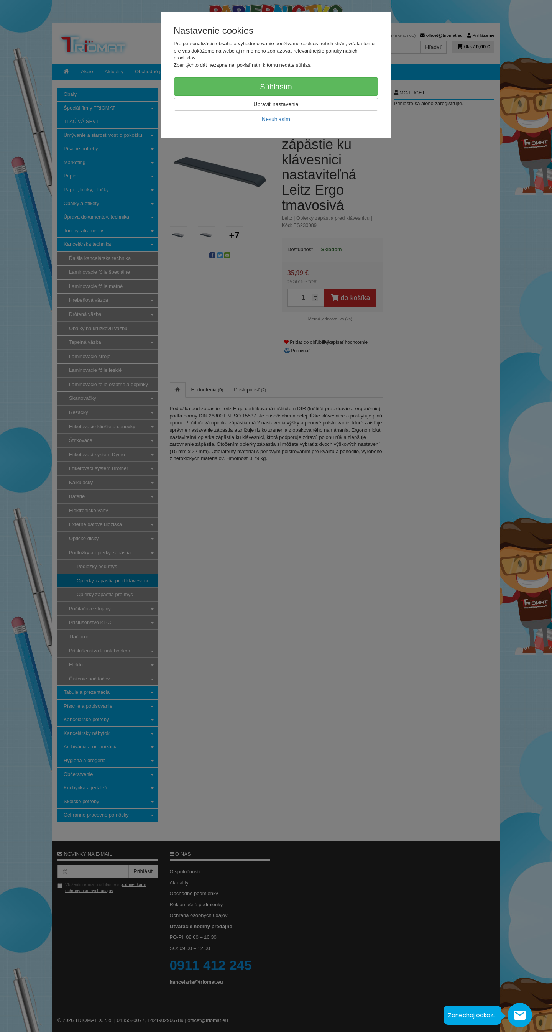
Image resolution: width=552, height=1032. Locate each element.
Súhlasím (276, 86)
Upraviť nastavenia (275, 104)
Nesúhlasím (276, 119)
